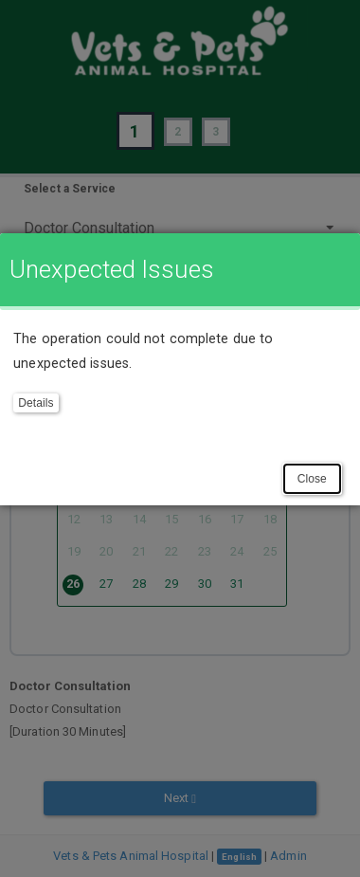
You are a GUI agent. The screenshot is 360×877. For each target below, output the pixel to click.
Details (35, 403)
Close (312, 478)
